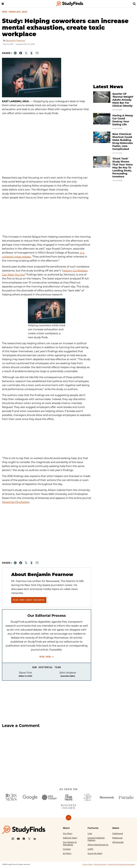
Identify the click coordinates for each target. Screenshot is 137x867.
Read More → (46, 656)
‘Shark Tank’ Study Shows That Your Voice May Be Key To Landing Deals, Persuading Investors (122, 167)
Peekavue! (117, 838)
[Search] (134, 3)
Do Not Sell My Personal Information (121, 864)
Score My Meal (95, 853)
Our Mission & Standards (70, 843)
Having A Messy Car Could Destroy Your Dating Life (122, 120)
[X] (29, 838)
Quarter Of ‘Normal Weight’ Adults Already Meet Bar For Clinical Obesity (123, 99)
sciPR (90, 849)
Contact (67, 849)
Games (115, 828)
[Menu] (2, 3)
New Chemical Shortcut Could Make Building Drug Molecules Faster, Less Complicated (122, 141)
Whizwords (117, 842)
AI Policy (67, 853)
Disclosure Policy (100, 864)
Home (4, 12)
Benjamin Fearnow (15, 40)
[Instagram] (13, 838)
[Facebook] (24, 838)
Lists (90, 833)
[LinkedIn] (34, 838)
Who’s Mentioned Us (98, 845)
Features (93, 828)
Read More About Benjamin (28, 600)
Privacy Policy (88, 864)
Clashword (117, 833)
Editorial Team (70, 838)
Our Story (67, 833)
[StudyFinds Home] (69, 3)
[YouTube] (18, 838)
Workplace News (18, 12)
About (66, 828)
